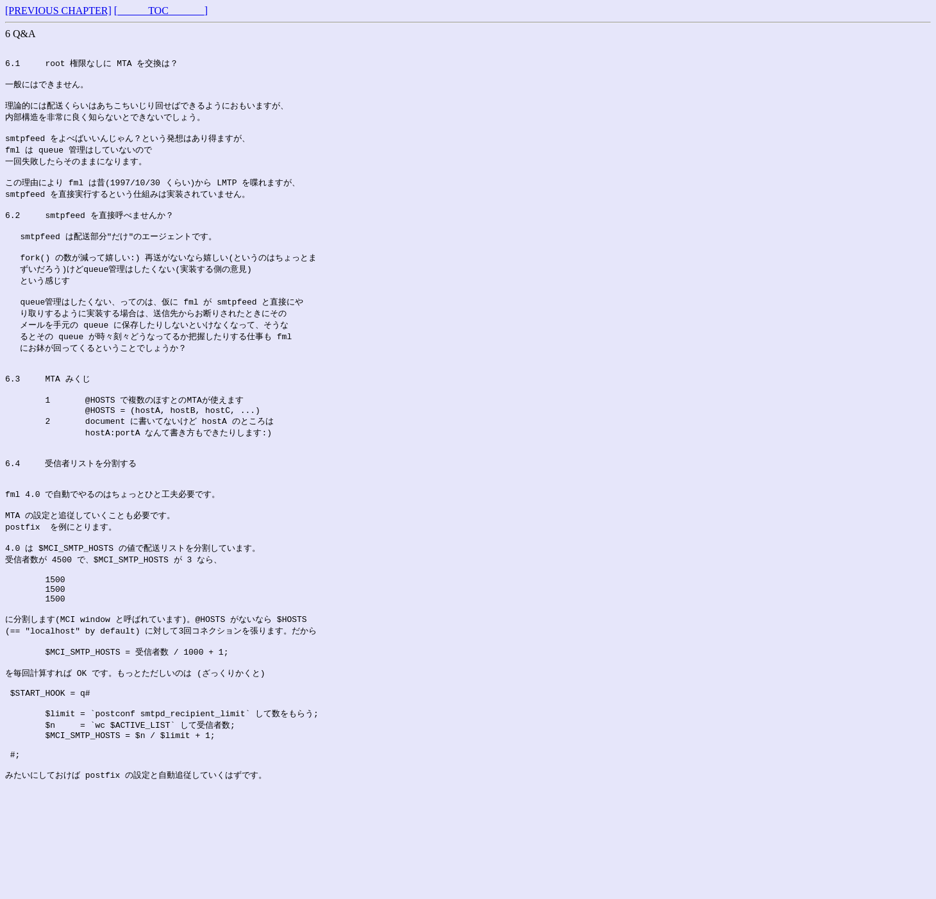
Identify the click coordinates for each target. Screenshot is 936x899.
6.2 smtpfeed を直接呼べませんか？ (89, 233)
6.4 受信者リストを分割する (71, 507)
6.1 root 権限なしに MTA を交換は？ (91, 65)
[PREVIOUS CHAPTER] (58, 10)
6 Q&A (20, 33)
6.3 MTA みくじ (47, 412)
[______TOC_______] (161, 10)
